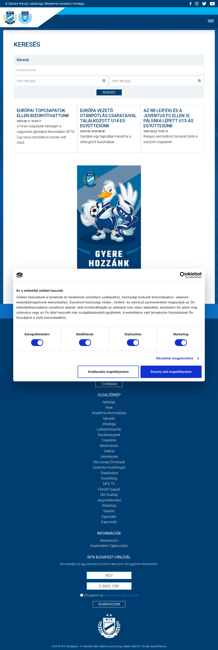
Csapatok (109, 440)
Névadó (109, 418)
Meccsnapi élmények (109, 462)
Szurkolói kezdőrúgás (109, 467)
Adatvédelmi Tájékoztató (109, 546)
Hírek (109, 408)
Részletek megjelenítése (175, 358)
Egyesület (109, 517)
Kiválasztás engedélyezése (108, 371)
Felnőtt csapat (109, 489)
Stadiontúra (109, 473)
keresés (109, 92)
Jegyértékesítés (109, 500)
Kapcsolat (109, 522)
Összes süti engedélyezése (171, 371)
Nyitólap (109, 402)
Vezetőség (109, 478)
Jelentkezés (109, 457)
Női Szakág (109, 495)
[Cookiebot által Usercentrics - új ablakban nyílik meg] (183, 275)
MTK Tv (109, 484)
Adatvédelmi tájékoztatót (120, 595)
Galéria (109, 451)
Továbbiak (109, 384)
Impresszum (109, 540)
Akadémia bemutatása (109, 413)
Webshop (109, 506)
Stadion (109, 511)
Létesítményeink (109, 429)
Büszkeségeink (109, 435)
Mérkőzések (109, 446)
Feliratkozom (109, 604)
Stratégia (109, 424)
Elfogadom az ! (111, 595)
